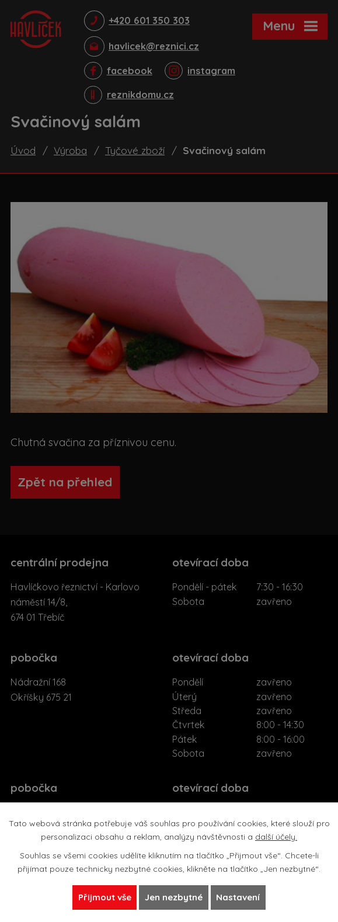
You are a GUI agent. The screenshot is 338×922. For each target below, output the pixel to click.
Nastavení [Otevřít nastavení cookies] (243, 897)
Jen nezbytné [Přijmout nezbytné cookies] (174, 897)
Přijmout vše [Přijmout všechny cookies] (99, 897)
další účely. (276, 835)
